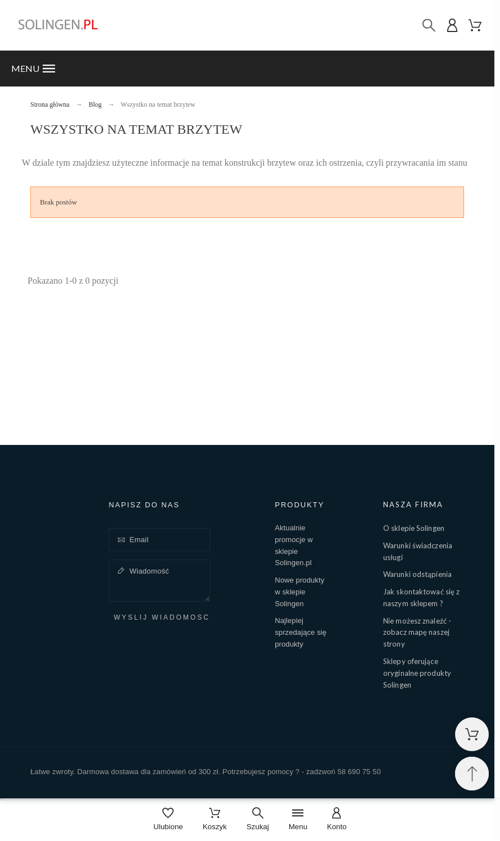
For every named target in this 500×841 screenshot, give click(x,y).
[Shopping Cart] (472, 734)
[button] (247, 68)
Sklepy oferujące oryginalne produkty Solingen (417, 673)
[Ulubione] (168, 820)
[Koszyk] (215, 820)
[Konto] (336, 820)
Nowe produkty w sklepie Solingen (299, 592)
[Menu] (298, 820)
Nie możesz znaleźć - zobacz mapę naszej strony (417, 632)
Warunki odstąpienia (417, 574)
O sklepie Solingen (413, 528)
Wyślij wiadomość (161, 618)
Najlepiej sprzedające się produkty (300, 632)
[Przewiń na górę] (472, 773)
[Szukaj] (429, 25)
